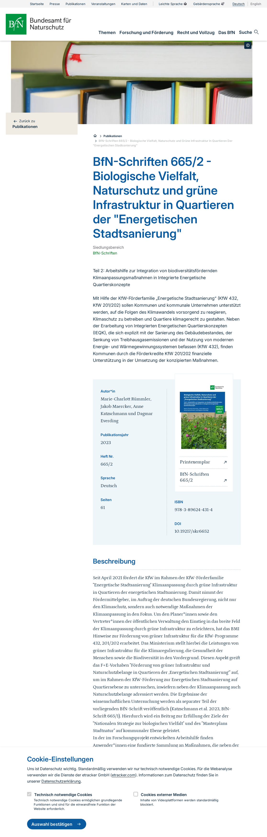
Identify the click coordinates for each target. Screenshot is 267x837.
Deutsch (239, 4)
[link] (107, 32)
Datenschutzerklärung (61, 781)
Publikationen (112, 136)
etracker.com (123, 775)
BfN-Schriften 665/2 (204, 477)
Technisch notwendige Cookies (63, 794)
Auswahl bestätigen (56, 824)
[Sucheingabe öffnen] (249, 32)
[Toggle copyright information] (248, 45)
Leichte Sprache (173, 4)
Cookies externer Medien (164, 794)
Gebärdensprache (209, 4)
